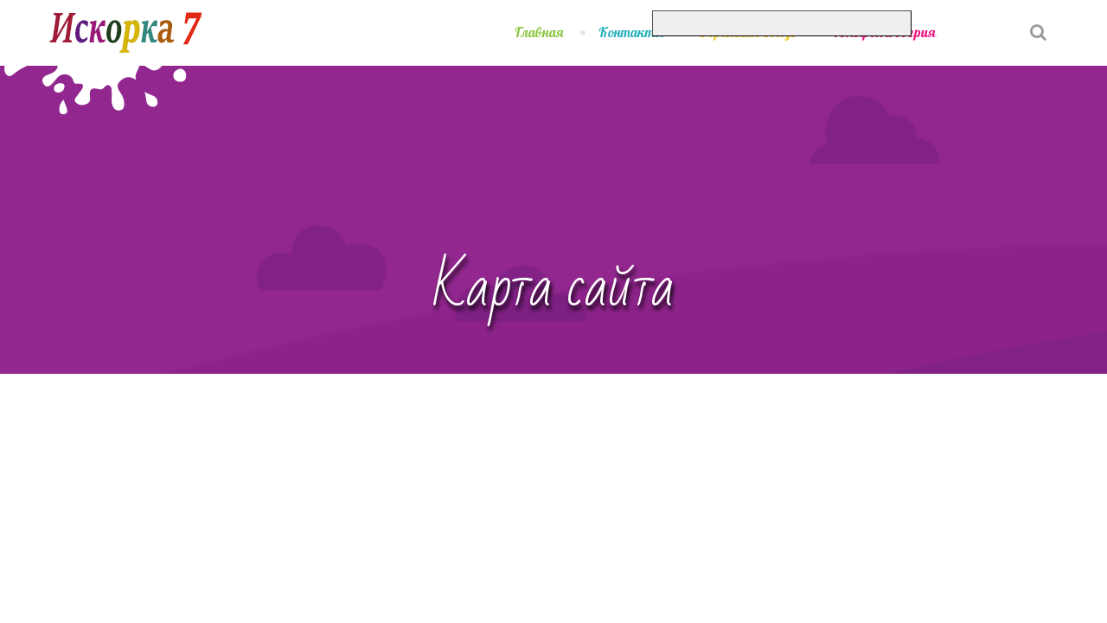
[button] (987, 20)
